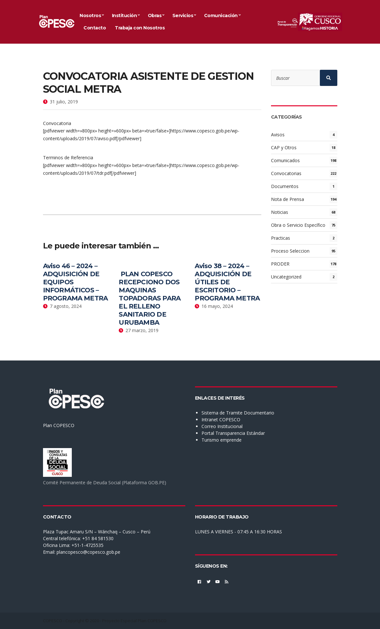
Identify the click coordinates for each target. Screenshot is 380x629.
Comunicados (285, 160)
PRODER (280, 264)
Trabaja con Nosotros (140, 28)
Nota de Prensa (287, 199)
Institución (124, 15)
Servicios (182, 15)
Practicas (280, 238)
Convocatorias (286, 173)
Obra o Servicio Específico (298, 225)
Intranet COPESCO (220, 419)
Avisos (278, 134)
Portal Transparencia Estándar (233, 433)
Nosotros (90, 15)
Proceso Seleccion (290, 251)
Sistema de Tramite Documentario (237, 413)
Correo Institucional (222, 426)
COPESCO (52, 621)
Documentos (285, 186)
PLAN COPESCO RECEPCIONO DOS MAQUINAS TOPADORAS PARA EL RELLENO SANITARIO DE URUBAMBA (149, 298)
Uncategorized (286, 277)
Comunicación (221, 15)
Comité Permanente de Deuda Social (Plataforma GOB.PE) (104, 482)
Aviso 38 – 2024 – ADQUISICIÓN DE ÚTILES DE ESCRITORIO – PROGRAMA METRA (227, 282)
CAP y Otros (284, 147)
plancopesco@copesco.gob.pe (88, 552)
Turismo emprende (221, 440)
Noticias (279, 212)
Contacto (94, 28)
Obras (155, 15)
